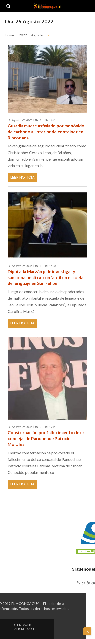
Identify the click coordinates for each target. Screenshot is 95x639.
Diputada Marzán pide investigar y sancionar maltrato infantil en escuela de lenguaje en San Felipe (45, 277)
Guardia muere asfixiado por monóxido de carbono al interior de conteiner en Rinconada (46, 131)
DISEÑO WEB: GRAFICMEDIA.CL (22, 626)
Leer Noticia (22, 177)
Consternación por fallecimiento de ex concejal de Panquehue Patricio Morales (46, 438)
